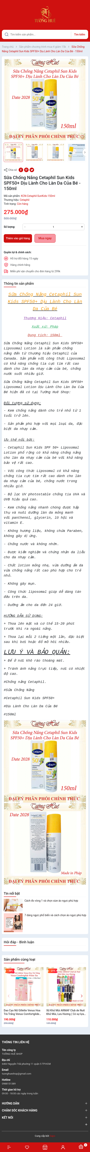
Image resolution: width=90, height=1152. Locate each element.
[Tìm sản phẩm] (45, 34)
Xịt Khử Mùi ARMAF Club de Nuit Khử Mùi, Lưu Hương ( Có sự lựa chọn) (65, 1012)
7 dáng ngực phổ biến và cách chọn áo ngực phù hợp (55, 915)
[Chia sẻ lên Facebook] (21, 169)
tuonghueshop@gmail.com (16, 1073)
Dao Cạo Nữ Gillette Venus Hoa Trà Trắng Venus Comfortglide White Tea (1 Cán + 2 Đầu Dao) (22, 1012)
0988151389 (9, 1083)
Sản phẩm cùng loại (19, 959)
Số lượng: (9, 226)
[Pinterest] (26, 169)
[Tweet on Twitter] (32, 169)
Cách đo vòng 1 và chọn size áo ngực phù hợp (51, 900)
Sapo (52, 1135)
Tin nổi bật (12, 893)
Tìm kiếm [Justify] (79, 34)
